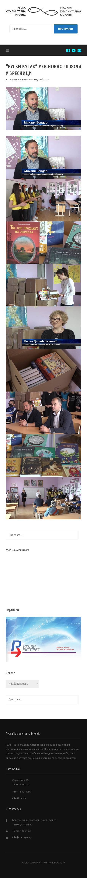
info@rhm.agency (22, 837)
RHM (25, 79)
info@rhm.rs (19, 798)
